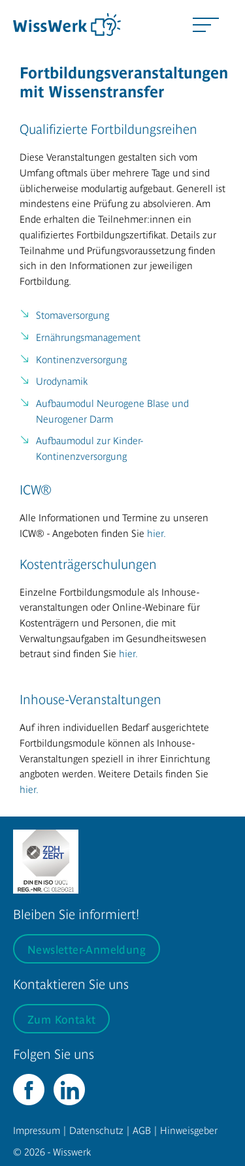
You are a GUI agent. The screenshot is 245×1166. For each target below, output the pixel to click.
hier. (156, 532)
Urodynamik (62, 380)
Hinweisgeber (189, 1130)
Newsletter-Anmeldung (86, 949)
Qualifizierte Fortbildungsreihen (108, 128)
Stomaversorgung (72, 314)
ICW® (36, 489)
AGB (142, 1130)
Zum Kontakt (61, 1019)
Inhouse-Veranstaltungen (90, 698)
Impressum (36, 1130)
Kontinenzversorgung (81, 359)
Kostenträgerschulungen (88, 563)
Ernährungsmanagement (88, 337)
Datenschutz (96, 1130)
